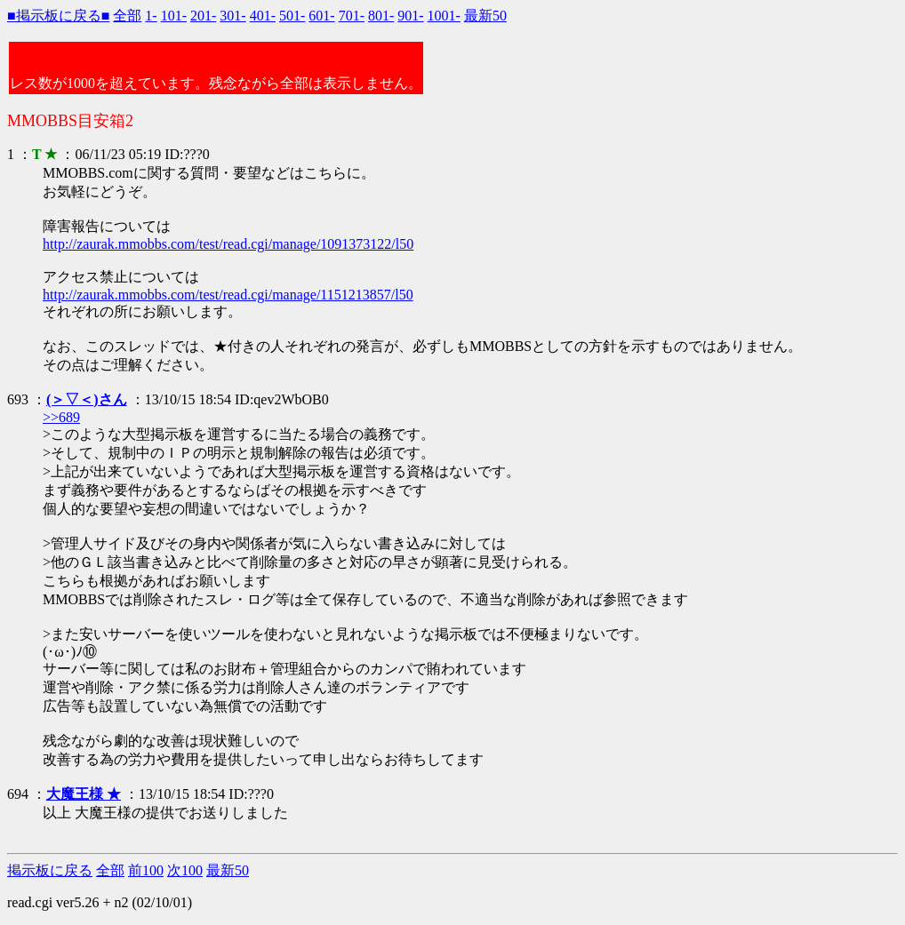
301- (232, 15)
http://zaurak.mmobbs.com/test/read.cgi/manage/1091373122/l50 (228, 243)
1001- (444, 15)
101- (174, 15)
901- (410, 15)
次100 (185, 870)
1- (150, 15)
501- (292, 15)
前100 (146, 870)
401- (263, 15)
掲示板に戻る (49, 870)
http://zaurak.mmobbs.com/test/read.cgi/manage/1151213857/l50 (228, 294)
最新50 (485, 15)
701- (351, 15)
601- (321, 15)
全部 (127, 15)
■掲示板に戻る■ (58, 15)
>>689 (61, 417)
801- (381, 15)
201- (203, 15)
